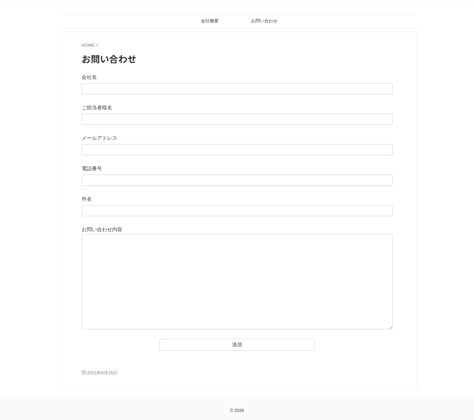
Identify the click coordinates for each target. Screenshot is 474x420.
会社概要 (210, 20)
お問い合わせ (264, 20)
